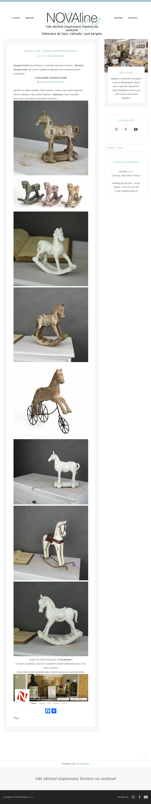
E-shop (16, 18)
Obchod (29, 18)
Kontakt (132, 18)
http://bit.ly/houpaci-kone (52, 82)
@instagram (82, 763)
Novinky (118, 18)
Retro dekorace (56, 56)
